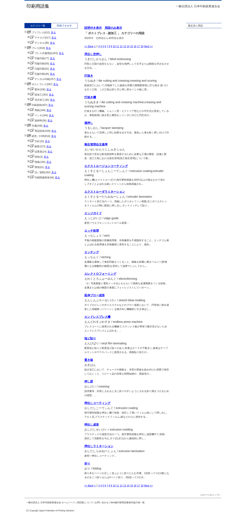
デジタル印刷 (38, 79)
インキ (34, 115)
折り (87, 463)
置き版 (88, 360)
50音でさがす (64, 25)
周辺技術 (36, 130)
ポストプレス (35, 84)
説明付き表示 (93, 27)
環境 (33, 167)
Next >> (148, 46)
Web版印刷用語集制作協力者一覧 (127, 502)
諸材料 (34, 120)
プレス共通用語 (39, 53)
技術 (33, 156)
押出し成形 (91, 424)
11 (117, 46)
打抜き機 (90, 97)
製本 (33, 89)
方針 (33, 141)
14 (128, 46)
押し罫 (88, 381)
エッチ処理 (91, 230)
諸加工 (34, 94)
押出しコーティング (97, 403)
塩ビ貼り (90, 338)
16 (135, 46)
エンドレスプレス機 (97, 316)
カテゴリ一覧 (37, 25)
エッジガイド (93, 213)
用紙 (33, 110)
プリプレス (34, 32)
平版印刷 (36, 58)
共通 (30, 125)
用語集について (85, 502)
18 (142, 46)
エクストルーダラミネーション (104, 191)
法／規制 (36, 172)
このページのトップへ (210, 495)
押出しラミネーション (98, 446)
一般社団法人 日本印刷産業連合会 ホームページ (50, 502)
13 (124, 46)
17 (138, 46)
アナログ (36, 37)
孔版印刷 (36, 74)
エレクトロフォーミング (100, 273)
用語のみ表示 (113, 27)
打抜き (88, 75)
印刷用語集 (38, 6)
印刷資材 (33, 105)
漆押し (88, 123)
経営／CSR (34, 136)
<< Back (88, 46)
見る (53, 32)
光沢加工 (36, 99)
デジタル (36, 42)
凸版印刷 (36, 68)
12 (121, 46)
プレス (31, 48)
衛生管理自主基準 (96, 144)
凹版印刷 (36, 63)
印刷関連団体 (38, 177)
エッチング (91, 252)
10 (114, 46)
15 (131, 46)
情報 (33, 162)
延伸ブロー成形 (94, 295)
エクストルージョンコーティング (106, 166)
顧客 (33, 146)
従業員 (34, 151)
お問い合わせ (102, 502)
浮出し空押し (93, 54)
